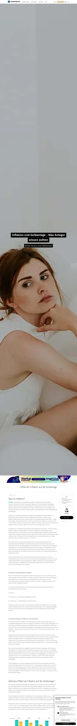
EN (68, 1)
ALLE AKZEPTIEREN (65, 723)
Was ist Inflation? (65, 498)
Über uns (41, 1)
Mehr (46, 1)
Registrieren (61, 1)
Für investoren (25, 1)
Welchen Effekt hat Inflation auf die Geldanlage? (66, 500)
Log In (54, 1)
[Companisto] (14, 1)
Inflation (10, 502)
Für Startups (34, 1)
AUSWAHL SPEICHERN (65, 720)
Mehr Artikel (66, 517)
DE (65, 1)
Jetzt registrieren (38, 479)
